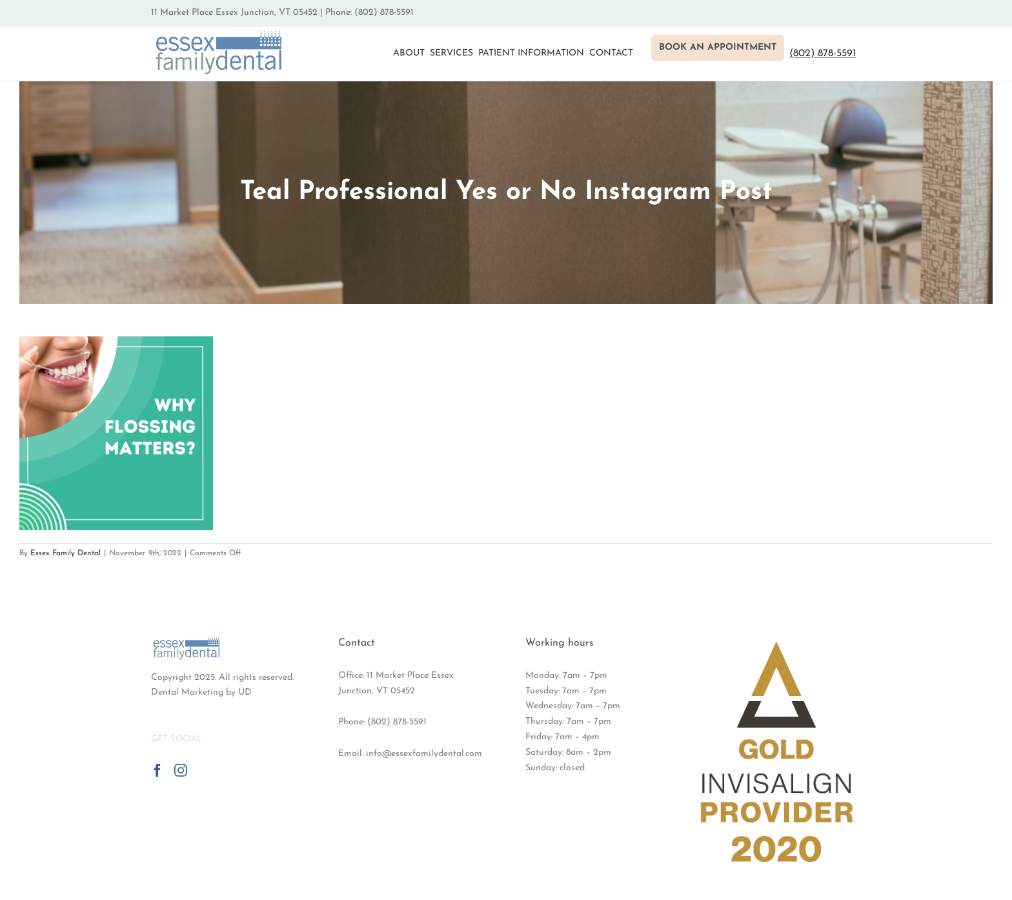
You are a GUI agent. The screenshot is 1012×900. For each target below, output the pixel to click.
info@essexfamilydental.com (424, 754)
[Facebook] (157, 770)
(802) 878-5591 (397, 722)
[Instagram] (180, 770)
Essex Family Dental (65, 553)
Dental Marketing (187, 692)
